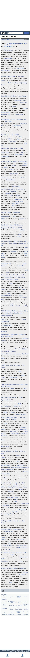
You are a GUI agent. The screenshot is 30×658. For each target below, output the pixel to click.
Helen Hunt (15, 203)
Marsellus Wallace (15, 365)
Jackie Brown (23, 161)
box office (16, 485)
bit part (25, 108)
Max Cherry (14, 161)
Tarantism (18, 614)
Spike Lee (13, 251)
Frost (13, 553)
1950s (24, 388)
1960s (20, 137)
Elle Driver (13, 228)
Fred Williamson (13, 173)
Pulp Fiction (20, 76)
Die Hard (25, 572)
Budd (6, 313)
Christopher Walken (6, 521)
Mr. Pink (13, 119)
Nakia (5, 167)
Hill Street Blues (5, 465)
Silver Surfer (25, 614)
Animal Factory (5, 112)
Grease (25, 487)
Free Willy (4, 331)
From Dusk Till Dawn (12, 279)
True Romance (18, 154)
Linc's (12, 205)
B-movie (12, 388)
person (3, 39)
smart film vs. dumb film (26, 608)
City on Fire (11, 605)
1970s (14, 106)
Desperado (4, 614)
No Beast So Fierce (19, 100)
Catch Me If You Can (21, 547)
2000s (7, 272)
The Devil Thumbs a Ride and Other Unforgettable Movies (15, 468)
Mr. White (12, 275)
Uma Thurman (5, 417)
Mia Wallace (13, 417)
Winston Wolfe (9, 277)
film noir (18, 455)
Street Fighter (5, 152)
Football (12, 555)
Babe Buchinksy (18, 313)
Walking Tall (17, 406)
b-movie (14, 216)
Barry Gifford (20, 465)
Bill (12, 135)
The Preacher (13, 397)
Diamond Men (16, 186)
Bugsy (20, 295)
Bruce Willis (4, 568)
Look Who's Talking (12, 497)
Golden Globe (19, 201)
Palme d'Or (25, 612)
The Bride (7, 419)
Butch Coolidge (13, 568)
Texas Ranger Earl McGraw (18, 334)
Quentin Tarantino (13, 44)
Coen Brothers (17, 125)
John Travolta (20, 68)
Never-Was (8, 46)
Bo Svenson (4, 397)
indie (12, 304)
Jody (14, 76)
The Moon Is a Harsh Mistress (18, 608)
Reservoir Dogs (22, 96)
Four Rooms (4, 608)
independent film (7, 545)
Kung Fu (19, 139)
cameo (22, 478)
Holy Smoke (19, 306)
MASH (3, 559)
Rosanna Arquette (6, 76)
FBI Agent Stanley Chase (16, 384)
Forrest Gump (11, 614)
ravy (8, 39)
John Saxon (4, 384)
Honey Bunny (16, 354)
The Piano (12, 306)
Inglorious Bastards (6, 315)
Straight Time (23, 102)
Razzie (3, 440)
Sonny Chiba (5, 148)
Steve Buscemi (5, 70)
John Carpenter (8, 50)
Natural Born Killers (25, 605)
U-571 (25, 306)
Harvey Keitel (5, 275)
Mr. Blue (13, 96)
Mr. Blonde (15, 311)
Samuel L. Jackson (6, 241)
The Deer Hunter (17, 529)
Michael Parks (5, 334)
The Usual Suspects (11, 608)
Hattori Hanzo (14, 148)
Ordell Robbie (13, 243)
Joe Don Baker (5, 406)
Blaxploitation (13, 191)
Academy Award (5, 178)
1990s (18, 195)
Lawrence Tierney (6, 451)
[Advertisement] (15, 15)
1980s (3, 80)
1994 (9, 543)
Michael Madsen (6, 311)
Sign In (26, 33)
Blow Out (10, 491)
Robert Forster (5, 161)
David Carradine (6, 135)
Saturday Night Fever (14, 487)
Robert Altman (8, 58)
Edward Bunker (5, 96)
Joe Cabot (15, 451)
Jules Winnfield (17, 241)
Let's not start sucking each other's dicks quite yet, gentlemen (4, 597)
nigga (4, 612)
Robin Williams (10, 180)
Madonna (11, 83)
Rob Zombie (4, 225)
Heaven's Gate (8, 531)
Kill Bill (17, 135)
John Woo (26, 602)
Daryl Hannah (5, 228)
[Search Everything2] (15, 33)
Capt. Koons (17, 521)
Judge (9, 212)
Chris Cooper (9, 550)
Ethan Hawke (5, 446)
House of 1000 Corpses (16, 225)
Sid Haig (3, 212)
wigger (11, 612)
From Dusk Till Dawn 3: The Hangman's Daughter (14, 350)
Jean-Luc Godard (4, 605)
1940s (3, 457)
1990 (15, 501)
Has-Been (23, 44)
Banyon (24, 165)
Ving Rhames (5, 365)
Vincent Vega (14, 483)
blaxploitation (5, 216)
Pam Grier (4, 189)
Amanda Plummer (6, 354)
